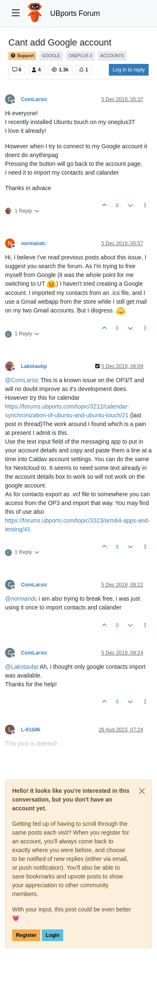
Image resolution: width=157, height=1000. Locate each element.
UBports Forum (75, 13)
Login (52, 935)
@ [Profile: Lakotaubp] (22, 666)
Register (26, 935)
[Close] (142, 791)
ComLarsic (34, 99)
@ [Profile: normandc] (21, 598)
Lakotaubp (34, 366)
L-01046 (30, 730)
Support (22, 55)
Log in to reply (129, 70)
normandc (33, 243)
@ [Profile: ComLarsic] (22, 380)
